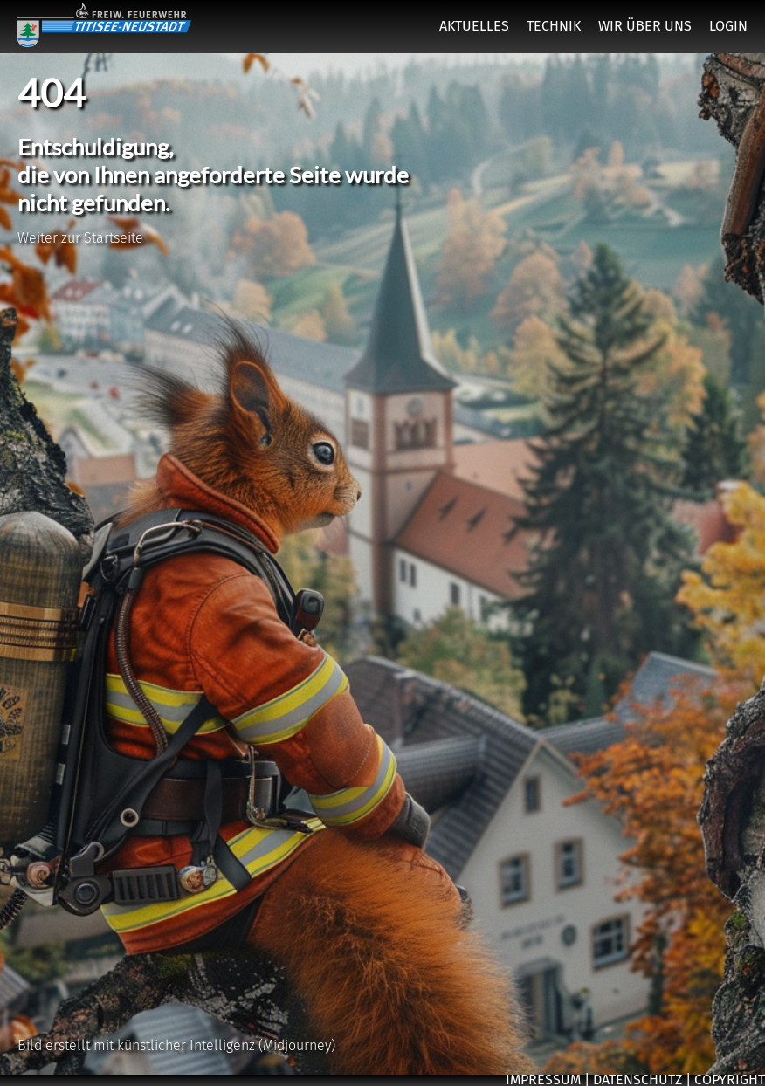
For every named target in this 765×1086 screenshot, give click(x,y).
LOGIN (728, 25)
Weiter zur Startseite (80, 238)
